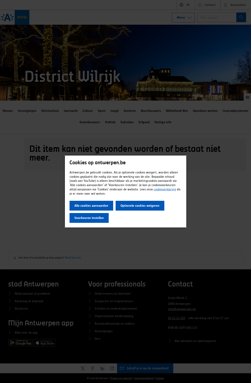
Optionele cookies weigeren (140, 205)
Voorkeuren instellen (89, 218)
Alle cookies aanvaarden (91, 205)
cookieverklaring (165, 189)
